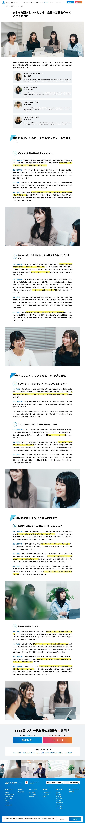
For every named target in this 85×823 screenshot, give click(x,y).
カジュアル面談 (17, 753)
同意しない (62, 819)
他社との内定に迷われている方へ (31, 753)
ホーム (3, 6)
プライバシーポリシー (43, 818)
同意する (75, 819)
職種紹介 (33, 2)
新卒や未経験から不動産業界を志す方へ (52, 753)
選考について (57, 2)
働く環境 (51, 2)
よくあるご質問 (68, 753)
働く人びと (46, 2)
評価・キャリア (39, 2)
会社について (27, 2)
